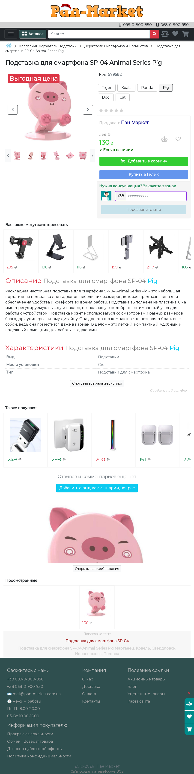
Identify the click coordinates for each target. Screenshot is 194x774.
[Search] (99, 34)
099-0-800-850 (136, 25)
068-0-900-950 (172, 25)
